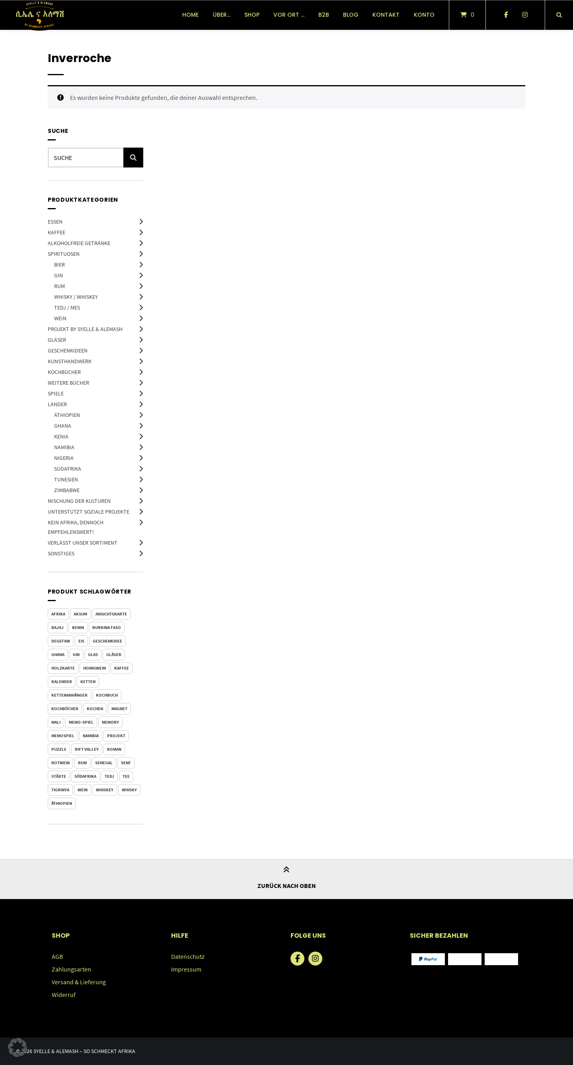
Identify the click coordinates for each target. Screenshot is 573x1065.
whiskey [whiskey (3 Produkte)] (104, 789)
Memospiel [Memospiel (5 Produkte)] (62, 735)
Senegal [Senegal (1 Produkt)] (104, 762)
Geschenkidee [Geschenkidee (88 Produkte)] (107, 641)
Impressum (186, 969)
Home (190, 15)
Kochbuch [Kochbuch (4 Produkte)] (107, 695)
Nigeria (64, 457)
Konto (424, 15)
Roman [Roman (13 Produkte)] (114, 749)
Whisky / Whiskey (76, 296)
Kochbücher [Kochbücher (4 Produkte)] (64, 708)
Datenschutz (188, 956)
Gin (58, 275)
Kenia (61, 436)
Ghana (62, 425)
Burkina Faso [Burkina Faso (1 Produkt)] (106, 627)
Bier (59, 264)
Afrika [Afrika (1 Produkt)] (58, 614)
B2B (323, 15)
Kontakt (386, 15)
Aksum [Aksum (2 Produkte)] (80, 614)
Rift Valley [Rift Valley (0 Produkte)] (87, 749)
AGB (57, 956)
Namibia (64, 447)
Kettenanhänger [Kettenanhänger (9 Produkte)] (69, 695)
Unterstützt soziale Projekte (88, 511)
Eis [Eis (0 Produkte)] (81, 641)
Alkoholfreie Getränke (79, 243)
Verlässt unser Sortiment (82, 542)
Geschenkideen (68, 350)
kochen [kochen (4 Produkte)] (95, 708)
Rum (59, 286)
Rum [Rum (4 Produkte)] (82, 762)
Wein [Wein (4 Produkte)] (83, 789)
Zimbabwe (67, 490)
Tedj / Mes (67, 307)
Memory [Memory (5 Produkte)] (110, 722)
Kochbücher (64, 372)
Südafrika (67, 468)
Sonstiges (61, 553)
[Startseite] (39, 15)
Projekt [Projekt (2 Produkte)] (116, 735)
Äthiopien (67, 415)
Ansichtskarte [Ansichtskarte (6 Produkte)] (111, 614)
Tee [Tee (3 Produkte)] (126, 776)
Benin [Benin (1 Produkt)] (78, 627)
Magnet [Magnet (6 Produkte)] (119, 708)
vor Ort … (288, 15)
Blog (351, 15)
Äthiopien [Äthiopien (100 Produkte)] (61, 803)
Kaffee (56, 232)
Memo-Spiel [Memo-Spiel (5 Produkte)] (81, 722)
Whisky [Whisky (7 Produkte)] (129, 789)
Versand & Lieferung (79, 982)
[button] (17, 1047)
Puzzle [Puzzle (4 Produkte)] (58, 749)
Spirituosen (64, 253)
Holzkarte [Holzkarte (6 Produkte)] (63, 668)
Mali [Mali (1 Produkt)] (55, 722)
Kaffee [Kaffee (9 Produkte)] (121, 668)
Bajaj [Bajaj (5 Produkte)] (57, 627)
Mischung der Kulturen (79, 500)
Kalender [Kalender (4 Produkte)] (61, 681)
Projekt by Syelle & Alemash (85, 329)
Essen (55, 221)
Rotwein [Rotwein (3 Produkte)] (60, 762)
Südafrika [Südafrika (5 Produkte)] (85, 776)
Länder (57, 404)
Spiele (56, 393)
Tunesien (66, 479)
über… (221, 15)
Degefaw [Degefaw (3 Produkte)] (60, 641)
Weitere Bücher (68, 382)
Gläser (57, 339)
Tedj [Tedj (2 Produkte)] (109, 776)
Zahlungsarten (71, 969)
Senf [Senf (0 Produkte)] (126, 762)
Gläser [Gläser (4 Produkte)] (113, 654)
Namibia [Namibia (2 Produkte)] (91, 735)
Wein (60, 318)
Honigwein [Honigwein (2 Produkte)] (94, 668)
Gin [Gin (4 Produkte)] (76, 654)
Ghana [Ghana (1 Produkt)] (57, 654)
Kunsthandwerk (70, 361)
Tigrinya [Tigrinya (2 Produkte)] (60, 789)
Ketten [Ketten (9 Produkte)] (88, 681)
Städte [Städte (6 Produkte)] (58, 776)
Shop (251, 15)
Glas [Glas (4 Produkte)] (93, 654)
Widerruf (64, 995)
